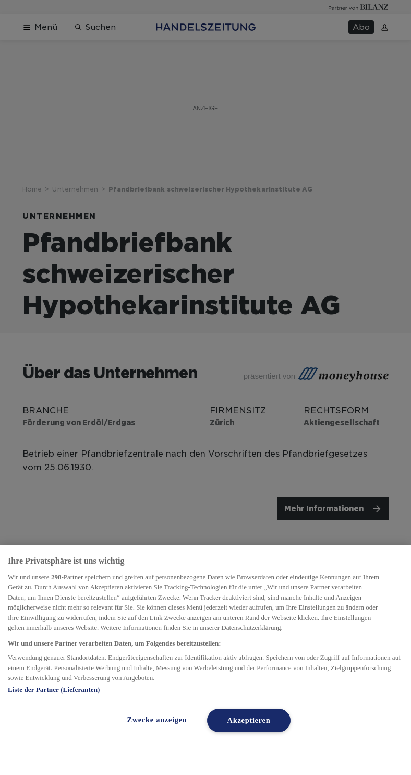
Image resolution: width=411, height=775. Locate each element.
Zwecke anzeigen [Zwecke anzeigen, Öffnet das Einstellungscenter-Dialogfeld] (157, 720)
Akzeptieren (249, 720)
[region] (205, 660)
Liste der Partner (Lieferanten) (54, 690)
